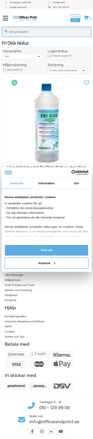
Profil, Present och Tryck (19, 285)
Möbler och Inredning (18, 290)
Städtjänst (11, 295)
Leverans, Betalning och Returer (25, 321)
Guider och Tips (14, 336)
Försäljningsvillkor (16, 316)
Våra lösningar (14, 275)
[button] (86, 82)
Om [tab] (76, 183)
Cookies (10, 331)
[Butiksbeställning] (67, 70)
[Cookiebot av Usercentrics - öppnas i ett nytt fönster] (71, 172)
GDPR (8, 326)
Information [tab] (46, 183)
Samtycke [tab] (16, 183)
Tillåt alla (46, 250)
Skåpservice (12, 280)
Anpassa (46, 263)
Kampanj (10, 300)
